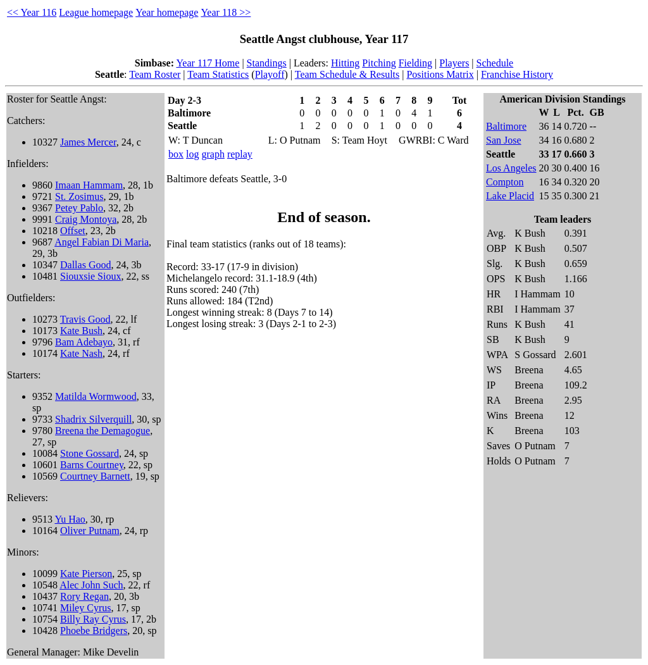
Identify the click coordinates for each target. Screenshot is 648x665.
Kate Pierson (86, 573)
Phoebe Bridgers (93, 630)
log (192, 154)
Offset (72, 230)
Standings (267, 63)
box (176, 154)
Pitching (379, 63)
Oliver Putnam (90, 530)
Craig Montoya (85, 219)
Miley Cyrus (85, 607)
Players (454, 63)
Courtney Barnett (95, 476)
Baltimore (506, 126)
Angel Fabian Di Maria (101, 242)
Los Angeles (511, 168)
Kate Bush (81, 330)
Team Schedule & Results (347, 74)
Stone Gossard (89, 453)
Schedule (495, 63)
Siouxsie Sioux (90, 276)
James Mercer (88, 142)
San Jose (503, 140)
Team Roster (154, 74)
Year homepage (166, 12)
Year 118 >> (226, 12)
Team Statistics (218, 74)
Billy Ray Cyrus (93, 619)
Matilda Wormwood (96, 396)
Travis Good (85, 319)
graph (212, 154)
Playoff (270, 74)
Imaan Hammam (89, 185)
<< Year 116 (31, 12)
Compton (505, 182)
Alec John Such (91, 585)
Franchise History (517, 74)
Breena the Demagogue (102, 430)
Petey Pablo (79, 207)
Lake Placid (510, 195)
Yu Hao (69, 519)
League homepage (96, 12)
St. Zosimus (79, 196)
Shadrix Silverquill (93, 419)
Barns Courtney (91, 464)
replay (239, 154)
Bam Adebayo (84, 342)
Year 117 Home (207, 63)
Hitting (345, 63)
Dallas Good (85, 264)
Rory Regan (84, 596)
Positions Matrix (439, 74)
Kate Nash (81, 353)
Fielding (415, 63)
